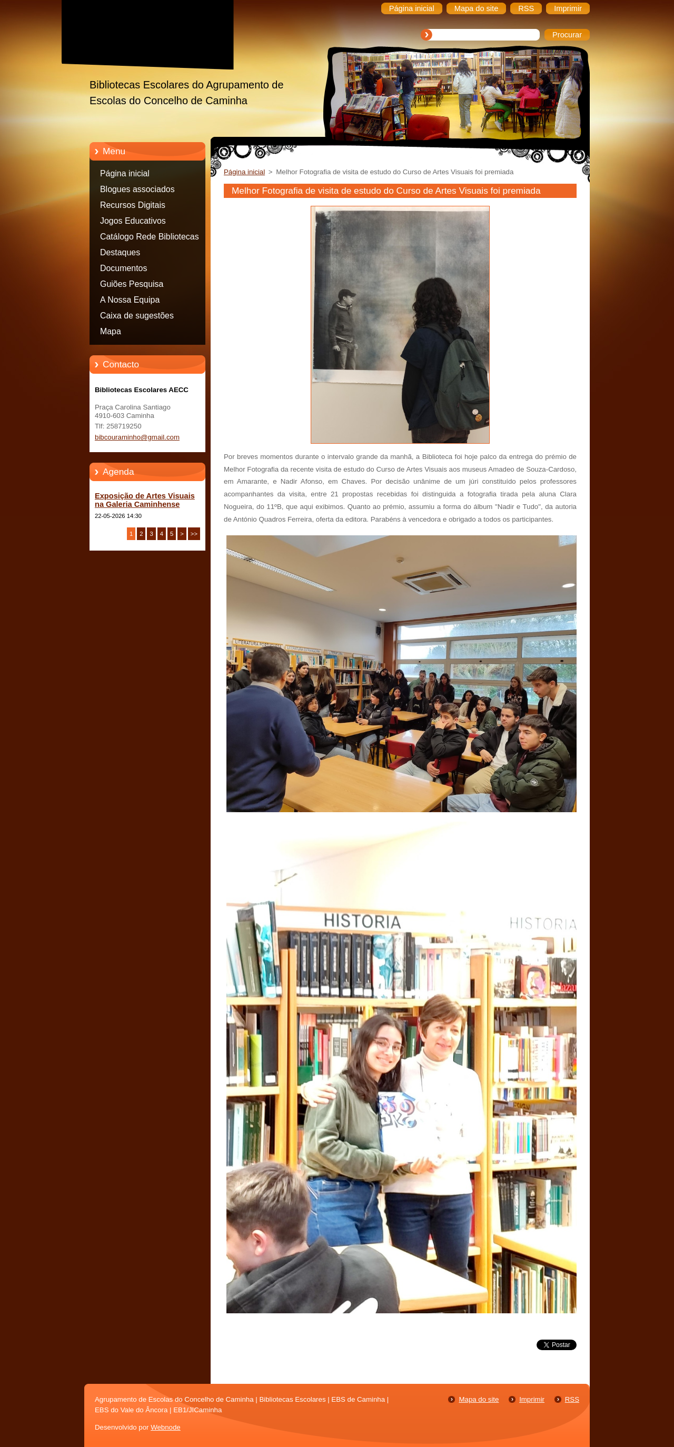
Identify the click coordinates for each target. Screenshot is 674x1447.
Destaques (120, 252)
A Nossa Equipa (130, 299)
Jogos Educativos (133, 220)
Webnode (166, 1427)
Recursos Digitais (132, 205)
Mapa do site (479, 1399)
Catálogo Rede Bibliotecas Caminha (149, 238)
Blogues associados (137, 189)
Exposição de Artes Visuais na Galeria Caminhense (145, 500)
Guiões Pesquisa (131, 284)
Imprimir (531, 1399)
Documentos (123, 268)
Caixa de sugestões (137, 315)
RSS (572, 1399)
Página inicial (125, 173)
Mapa (110, 331)
